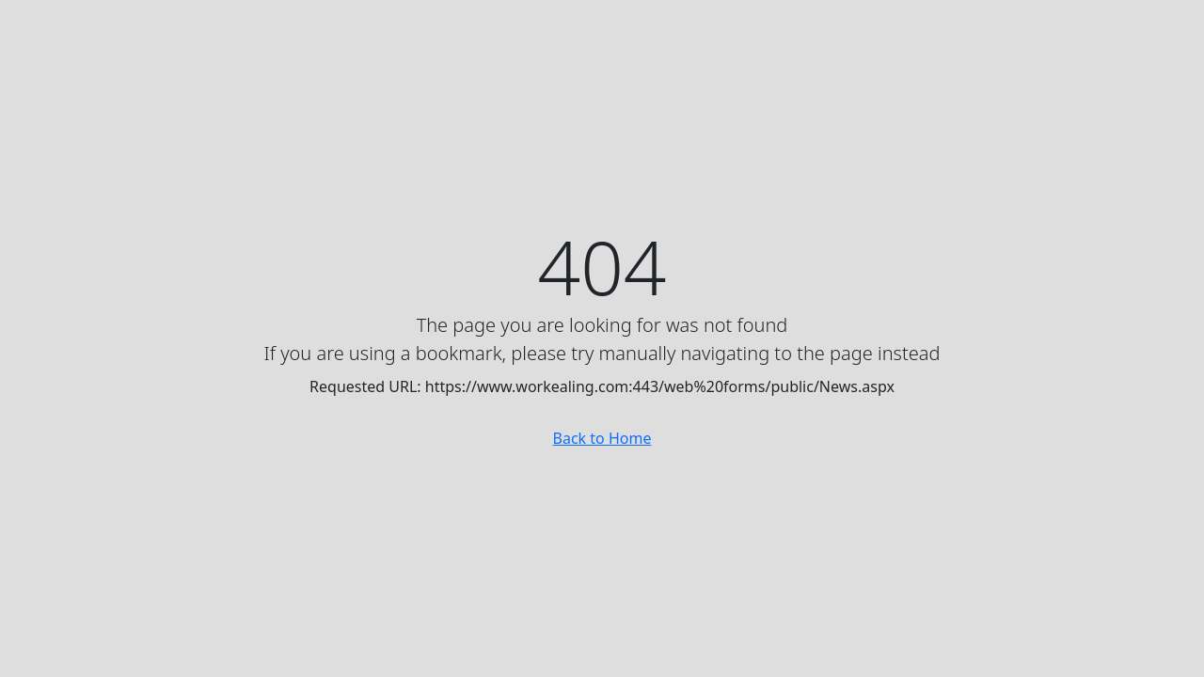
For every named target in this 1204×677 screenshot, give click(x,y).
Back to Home (602, 438)
